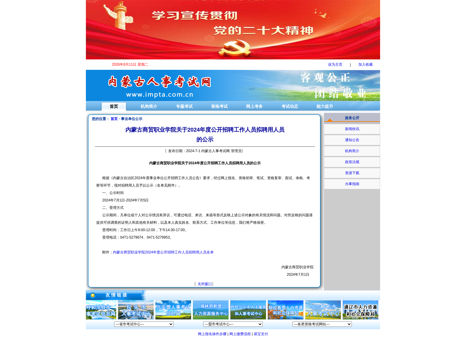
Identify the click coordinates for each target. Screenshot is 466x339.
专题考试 (184, 106)
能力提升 (325, 106)
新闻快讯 (352, 129)
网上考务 (254, 106)
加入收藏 (365, 64)
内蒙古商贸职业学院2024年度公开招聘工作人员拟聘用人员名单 (163, 252)
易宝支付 (261, 334)
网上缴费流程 (240, 334)
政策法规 (352, 162)
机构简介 (149, 106)
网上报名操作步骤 (212, 334)
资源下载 (352, 173)
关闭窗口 (205, 284)
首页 (114, 106)
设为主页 (335, 64)
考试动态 (289, 106)
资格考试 (219, 106)
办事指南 (352, 184)
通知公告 (352, 140)
